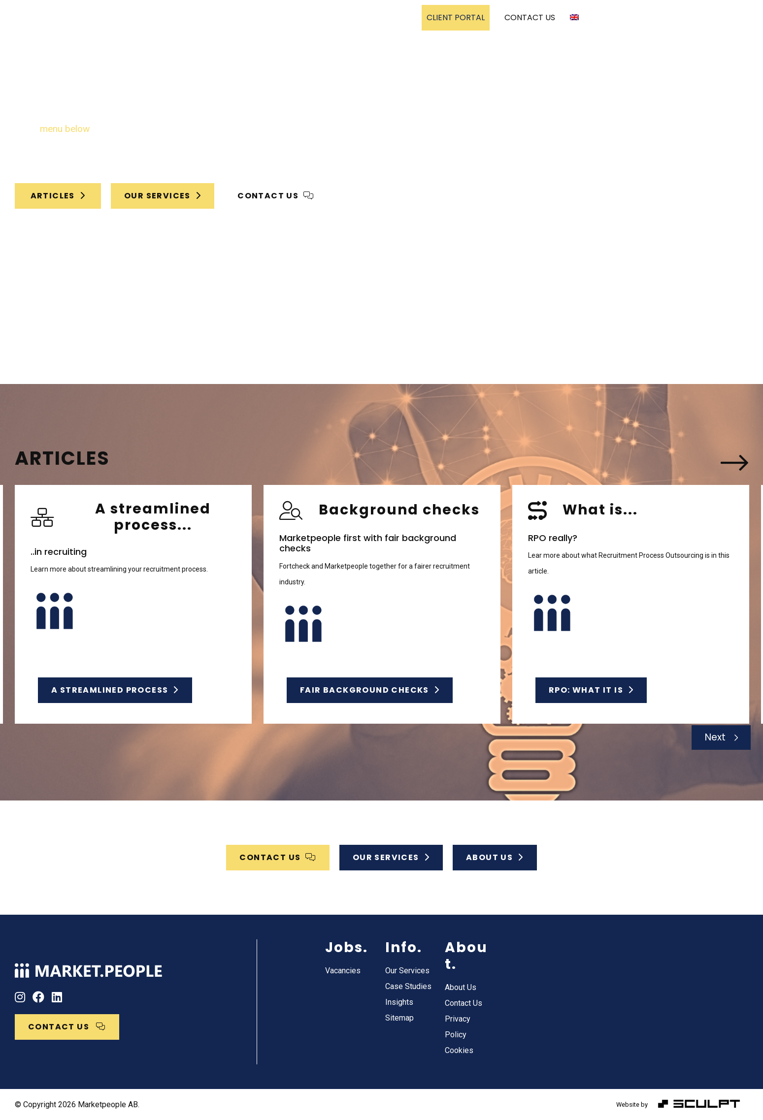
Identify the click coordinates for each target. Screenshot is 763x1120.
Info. (403, 947)
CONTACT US (529, 17)
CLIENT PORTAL (456, 17)
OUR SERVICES (162, 195)
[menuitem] (578, 18)
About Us (460, 987)
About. (466, 956)
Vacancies (391, 17)
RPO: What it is (591, 690)
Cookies (459, 1050)
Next (715, 737)
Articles (58, 195)
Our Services (270, 17)
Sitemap (399, 1018)
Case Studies (337, 17)
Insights (399, 1002)
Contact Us (463, 1003)
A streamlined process (115, 690)
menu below (65, 128)
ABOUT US (495, 857)
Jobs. (346, 947)
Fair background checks (369, 690)
